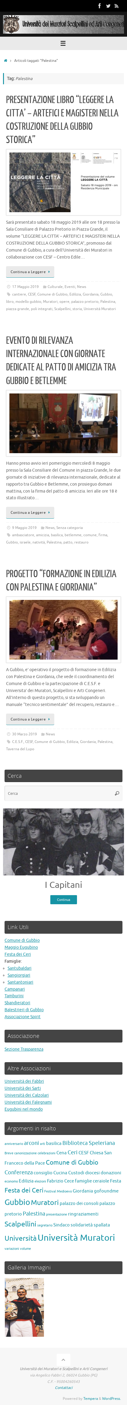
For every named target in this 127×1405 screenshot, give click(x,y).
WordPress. (111, 1398)
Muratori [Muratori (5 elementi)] (45, 1202)
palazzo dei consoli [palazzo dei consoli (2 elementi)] (79, 1203)
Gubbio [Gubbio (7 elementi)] (17, 1202)
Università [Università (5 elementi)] (21, 1238)
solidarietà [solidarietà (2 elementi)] (82, 1225)
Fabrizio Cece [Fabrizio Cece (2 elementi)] (60, 1181)
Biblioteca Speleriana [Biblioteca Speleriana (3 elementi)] (88, 1143)
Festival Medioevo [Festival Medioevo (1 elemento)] (58, 1191)
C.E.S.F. (17, 741)
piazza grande (17, 308)
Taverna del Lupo (20, 749)
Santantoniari (20, 982)
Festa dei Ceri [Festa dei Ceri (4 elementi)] (24, 1190)
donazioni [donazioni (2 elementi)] (111, 1173)
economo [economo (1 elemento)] (11, 1181)
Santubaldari (20, 968)
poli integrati (41, 308)
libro (10, 301)
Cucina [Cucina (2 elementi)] (60, 1173)
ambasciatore (23, 535)
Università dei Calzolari (27, 1095)
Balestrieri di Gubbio (24, 1009)
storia (77, 308)
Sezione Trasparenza (24, 1049)
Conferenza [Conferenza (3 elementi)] (19, 1172)
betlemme (73, 535)
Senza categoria (69, 527)
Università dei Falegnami (28, 1102)
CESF (31, 294)
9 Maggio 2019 (24, 527)
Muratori (50, 301)
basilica (57, 535)
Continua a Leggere (31, 271)
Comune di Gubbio (52, 294)
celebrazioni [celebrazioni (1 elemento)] (46, 1153)
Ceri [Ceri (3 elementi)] (73, 1152)
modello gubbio (28, 301)
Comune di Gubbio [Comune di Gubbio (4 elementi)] (72, 1162)
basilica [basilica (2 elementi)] (54, 1143)
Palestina (107, 301)
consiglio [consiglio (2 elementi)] (43, 1173)
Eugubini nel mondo (24, 1109)
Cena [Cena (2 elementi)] (61, 1153)
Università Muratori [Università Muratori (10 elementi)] (76, 1237)
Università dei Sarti (23, 1088)
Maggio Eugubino (21, 947)
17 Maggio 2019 (25, 286)
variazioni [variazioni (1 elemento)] (12, 1249)
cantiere (19, 294)
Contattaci (63, 1387)
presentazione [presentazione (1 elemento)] (56, 1214)
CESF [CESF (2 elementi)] (84, 1153)
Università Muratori (100, 308)
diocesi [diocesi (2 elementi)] (92, 1173)
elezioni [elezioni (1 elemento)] (40, 1181)
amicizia (42, 535)
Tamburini (14, 996)
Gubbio (106, 294)
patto (67, 542)
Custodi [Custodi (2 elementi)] (76, 1173)
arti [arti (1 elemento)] (42, 1144)
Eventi (70, 286)
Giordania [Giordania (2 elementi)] (83, 1191)
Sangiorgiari (19, 975)
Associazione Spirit (23, 1016)
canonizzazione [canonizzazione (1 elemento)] (25, 1153)
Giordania (91, 294)
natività (38, 542)
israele (25, 542)
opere (64, 301)
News (81, 286)
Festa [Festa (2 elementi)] (115, 1181)
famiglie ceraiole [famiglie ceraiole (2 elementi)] (92, 1181)
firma (103, 535)
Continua (63, 900)
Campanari (15, 989)
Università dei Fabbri (24, 1081)
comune (90, 535)
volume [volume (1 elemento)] (25, 1249)
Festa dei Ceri (18, 954)
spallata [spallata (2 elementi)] (102, 1225)
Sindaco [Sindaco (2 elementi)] (61, 1225)
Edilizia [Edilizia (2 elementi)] (26, 1181)
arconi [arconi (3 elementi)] (31, 1143)
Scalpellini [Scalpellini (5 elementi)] (20, 1224)
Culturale (55, 286)
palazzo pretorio (85, 301)
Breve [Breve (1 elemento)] (9, 1153)
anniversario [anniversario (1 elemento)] (14, 1144)
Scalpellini (62, 308)
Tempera (90, 1398)
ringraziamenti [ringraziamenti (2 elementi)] (83, 1214)
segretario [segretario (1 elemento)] (44, 1225)
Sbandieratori (17, 1002)
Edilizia (75, 294)
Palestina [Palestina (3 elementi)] (34, 1213)
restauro (81, 542)
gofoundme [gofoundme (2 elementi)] (106, 1191)
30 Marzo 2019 (24, 734)
